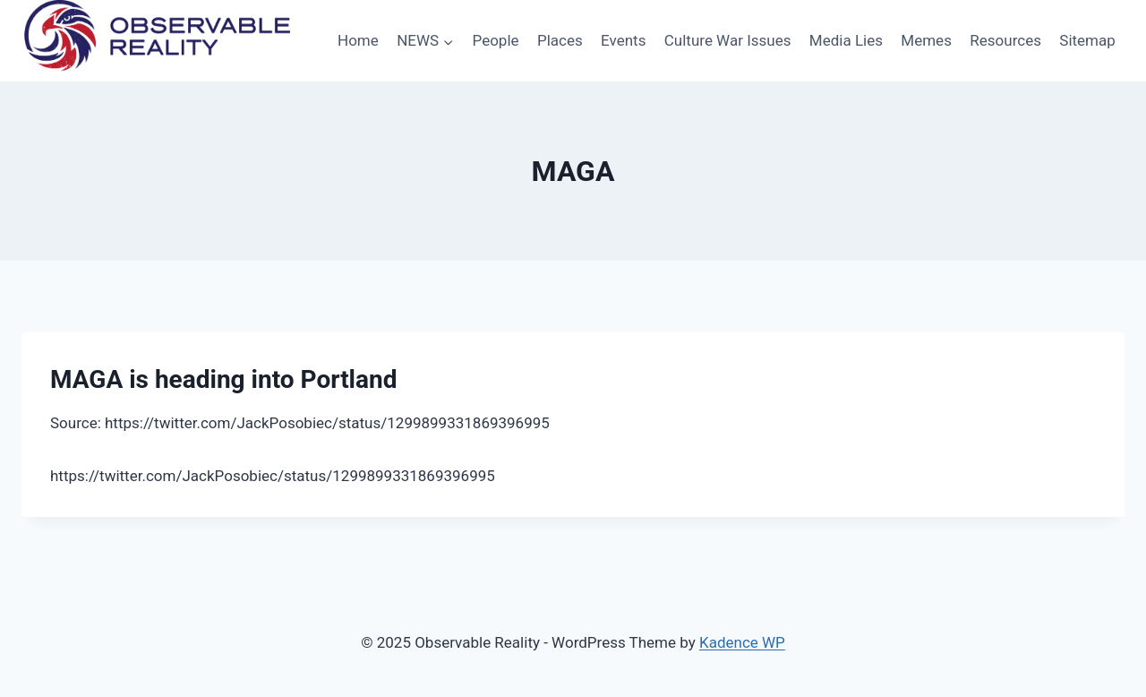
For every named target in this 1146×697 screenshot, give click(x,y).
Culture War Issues (727, 40)
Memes (926, 40)
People (496, 40)
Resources (1005, 40)
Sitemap (1087, 40)
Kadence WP (742, 642)
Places (560, 40)
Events (623, 40)
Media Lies (846, 40)
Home (358, 40)
